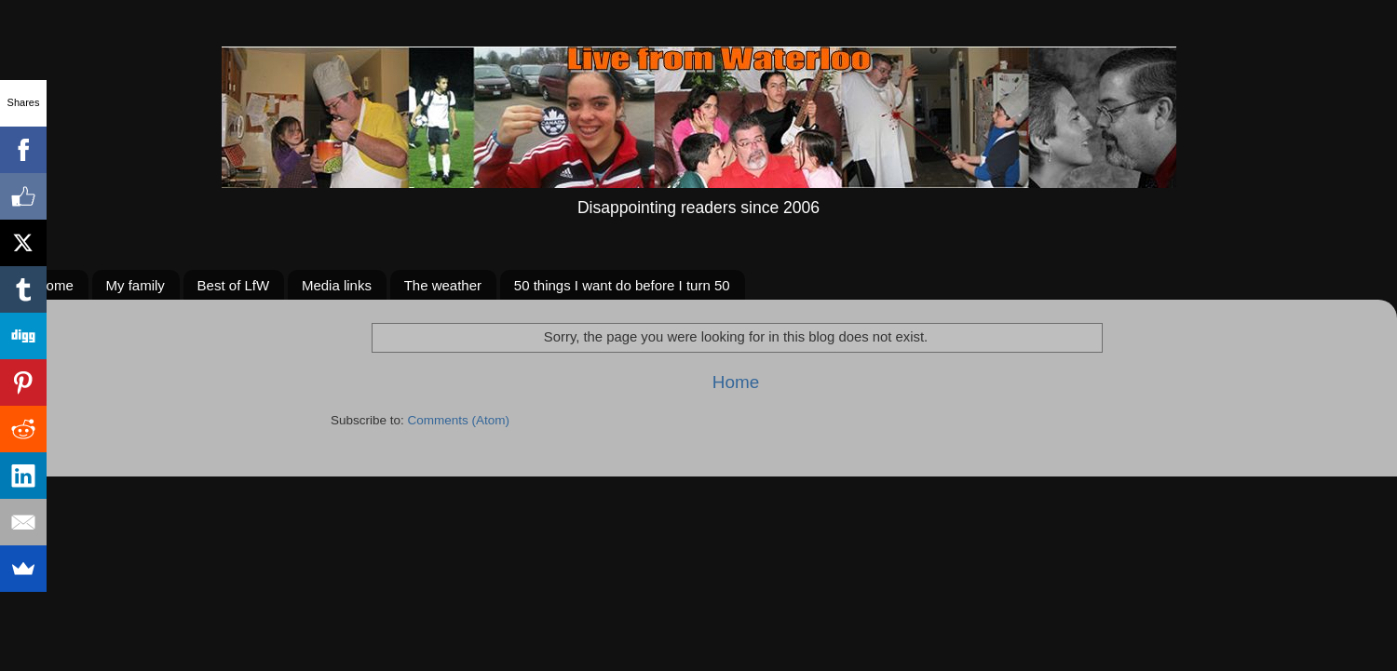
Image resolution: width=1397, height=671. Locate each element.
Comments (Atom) (459, 420)
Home (55, 285)
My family (135, 285)
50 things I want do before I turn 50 (622, 285)
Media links (337, 285)
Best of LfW (233, 285)
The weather (442, 285)
